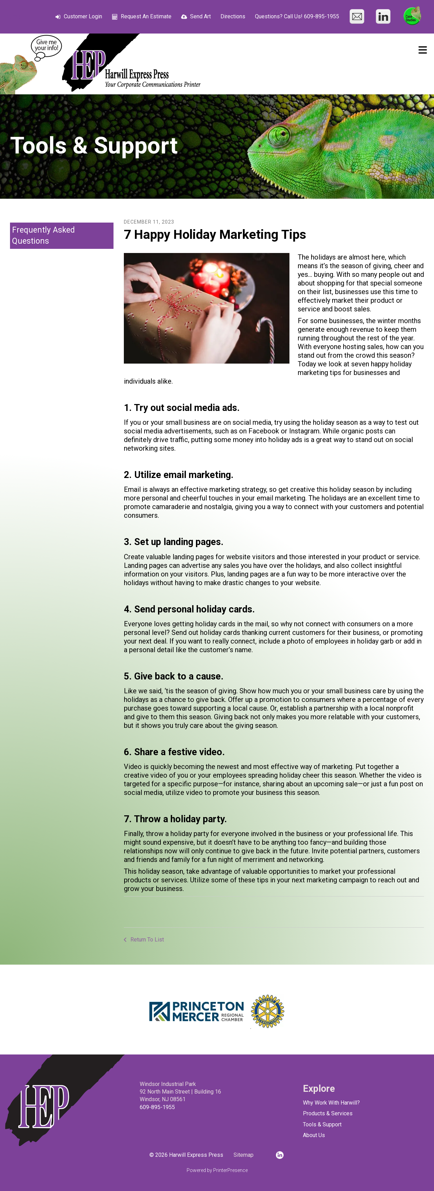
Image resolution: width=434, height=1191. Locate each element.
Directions (232, 16)
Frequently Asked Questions (43, 235)
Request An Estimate (146, 16)
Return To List (146, 939)
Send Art (200, 16)
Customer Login (83, 16)
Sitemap (244, 1155)
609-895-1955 (157, 1107)
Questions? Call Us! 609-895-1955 (297, 16)
